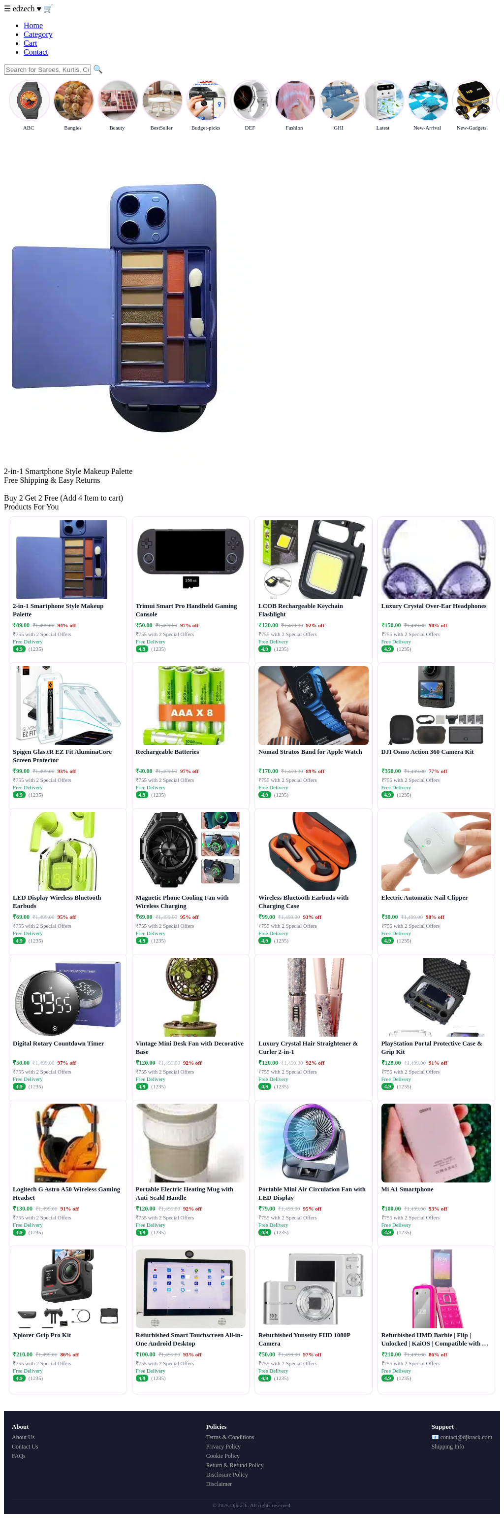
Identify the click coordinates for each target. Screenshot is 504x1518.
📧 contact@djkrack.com (462, 1437)
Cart (30, 43)
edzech (24, 8)
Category (38, 34)
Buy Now (19, 489)
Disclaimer (219, 1484)
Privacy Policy (223, 1446)
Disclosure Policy (227, 1474)
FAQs (19, 1455)
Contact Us (25, 1446)
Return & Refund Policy (235, 1465)
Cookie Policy (223, 1455)
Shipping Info (448, 1446)
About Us (23, 1437)
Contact (36, 52)
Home (33, 25)
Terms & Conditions (230, 1437)
